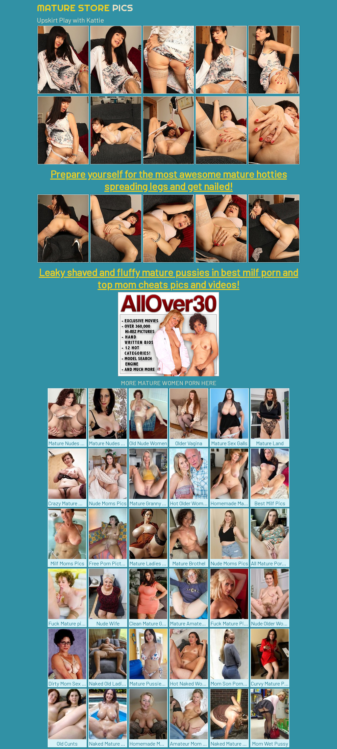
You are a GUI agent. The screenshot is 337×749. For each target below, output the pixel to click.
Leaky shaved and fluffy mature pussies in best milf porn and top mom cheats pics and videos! (168, 278)
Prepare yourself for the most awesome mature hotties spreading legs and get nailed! (168, 180)
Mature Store (85, 8)
